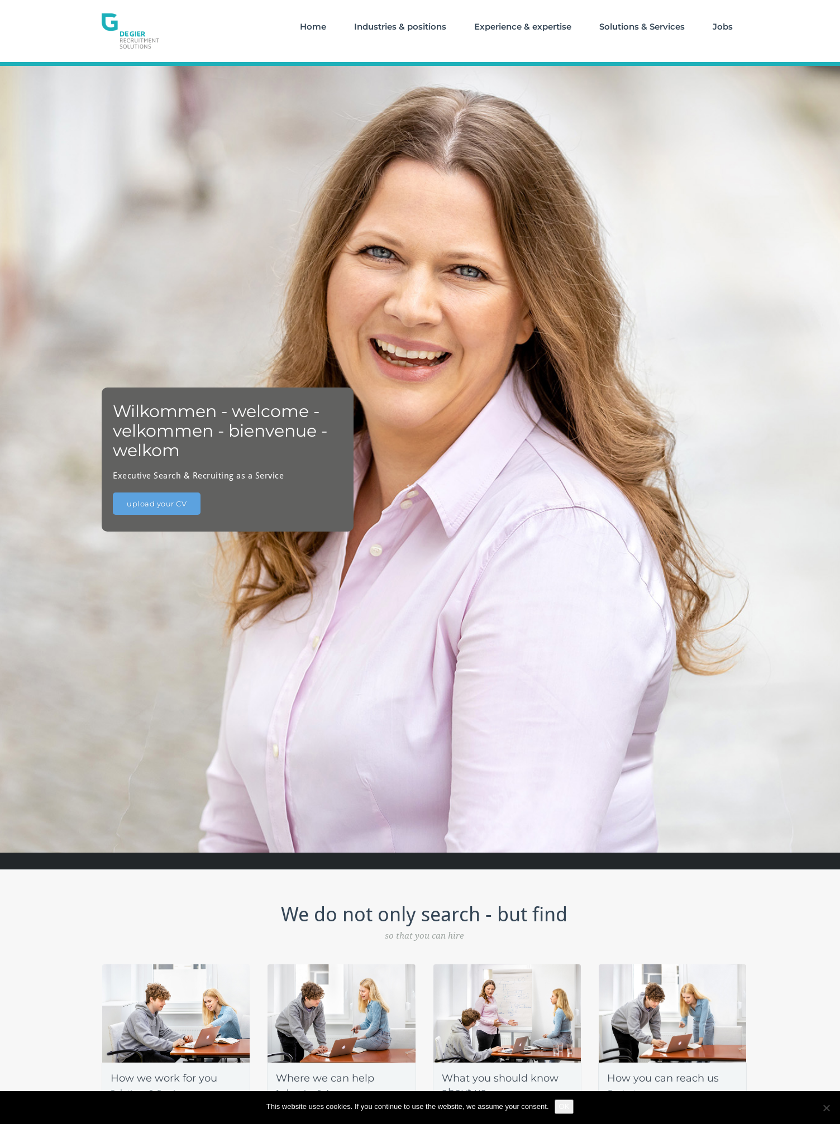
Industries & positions (400, 26)
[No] (826, 1107)
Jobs (723, 26)
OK (564, 1106)
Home (313, 26)
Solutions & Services (642, 26)
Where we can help (325, 1078)
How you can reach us (663, 1078)
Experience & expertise (522, 26)
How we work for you (164, 1078)
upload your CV (157, 503)
